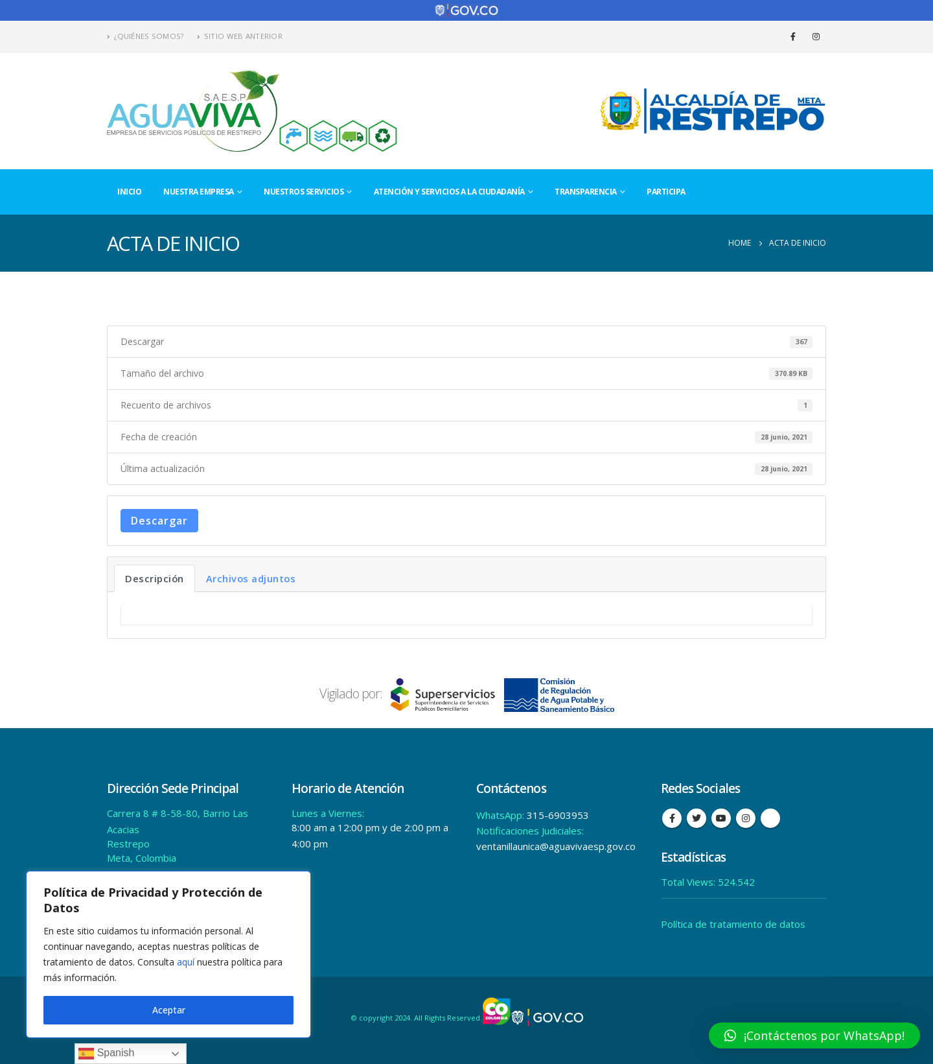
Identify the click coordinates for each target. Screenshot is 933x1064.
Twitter (696, 818)
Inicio (129, 191)
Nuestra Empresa (198, 191)
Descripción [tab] (154, 578)
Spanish (106, 1053)
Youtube (721, 818)
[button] (814, 1035)
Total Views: (689, 881)
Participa (666, 191)
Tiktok (770, 818)
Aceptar (168, 1010)
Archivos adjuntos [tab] (251, 578)
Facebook (672, 818)
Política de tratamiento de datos (733, 923)
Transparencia (586, 191)
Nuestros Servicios (303, 191)
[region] (168, 954)
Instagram (745, 818)
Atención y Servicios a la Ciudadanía (449, 191)
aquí (185, 962)
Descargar (159, 521)
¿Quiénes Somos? (145, 36)
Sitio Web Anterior (239, 36)
